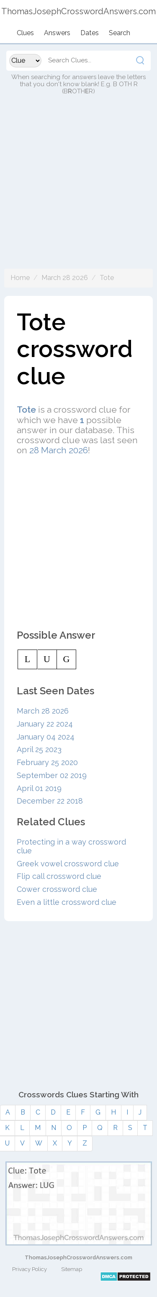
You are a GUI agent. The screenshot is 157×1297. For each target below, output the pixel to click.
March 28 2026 (64, 278)
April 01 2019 (39, 788)
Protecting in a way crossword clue (71, 846)
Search (119, 33)
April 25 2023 (39, 749)
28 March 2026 (58, 450)
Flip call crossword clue (59, 876)
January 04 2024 (46, 736)
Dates (89, 33)
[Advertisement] (78, 190)
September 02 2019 (52, 775)
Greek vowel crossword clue (68, 863)
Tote (107, 278)
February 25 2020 (47, 762)
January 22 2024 (45, 723)
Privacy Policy (29, 1269)
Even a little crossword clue (66, 902)
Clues (25, 33)
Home (20, 278)
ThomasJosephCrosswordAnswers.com (78, 1257)
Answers (57, 33)
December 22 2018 (50, 800)
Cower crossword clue (57, 889)
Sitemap (71, 1269)
